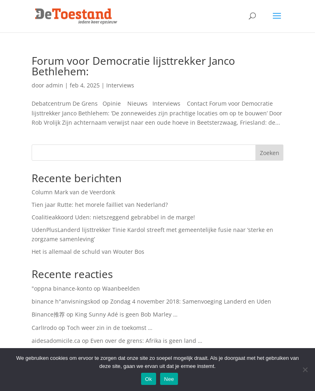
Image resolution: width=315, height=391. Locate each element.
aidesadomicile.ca (56, 340)
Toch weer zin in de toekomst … (109, 328)
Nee (169, 379)
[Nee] (305, 370)
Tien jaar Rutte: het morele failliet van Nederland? (100, 204)
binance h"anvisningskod (66, 301)
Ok (148, 379)
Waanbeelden (121, 288)
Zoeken (269, 153)
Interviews (120, 85)
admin (54, 85)
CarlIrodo (44, 328)
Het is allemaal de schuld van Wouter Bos (88, 251)
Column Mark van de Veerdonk (73, 192)
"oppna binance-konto (62, 288)
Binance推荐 (48, 314)
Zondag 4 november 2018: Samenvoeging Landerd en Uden (190, 301)
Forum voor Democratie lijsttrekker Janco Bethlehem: (133, 66)
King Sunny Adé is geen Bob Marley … (126, 314)
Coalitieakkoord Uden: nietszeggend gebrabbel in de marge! (113, 217)
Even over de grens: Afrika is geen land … (146, 340)
